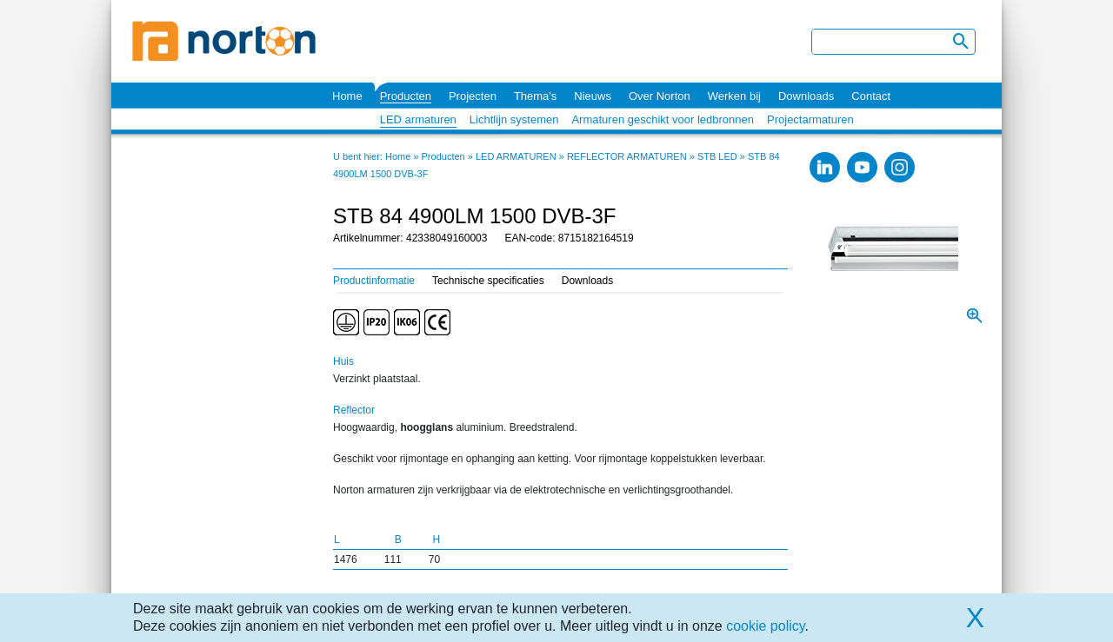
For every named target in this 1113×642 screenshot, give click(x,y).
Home (347, 96)
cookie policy (765, 626)
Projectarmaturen (810, 119)
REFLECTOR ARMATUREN (627, 156)
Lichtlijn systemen (514, 119)
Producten (405, 96)
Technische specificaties (488, 281)
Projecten (473, 96)
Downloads (806, 96)
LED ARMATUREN (516, 156)
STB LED (717, 156)
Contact (870, 96)
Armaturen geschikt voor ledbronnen (662, 119)
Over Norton (659, 96)
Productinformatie (374, 281)
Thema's (535, 96)
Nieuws (592, 96)
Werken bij (734, 96)
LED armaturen (418, 119)
